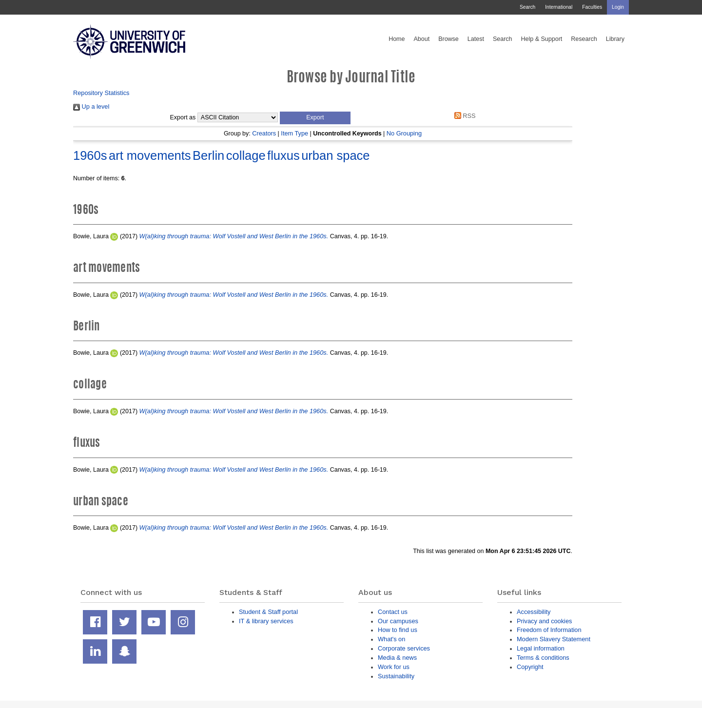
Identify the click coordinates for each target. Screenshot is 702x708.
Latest (476, 39)
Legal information (541, 648)
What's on (391, 639)
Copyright (530, 666)
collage (246, 155)
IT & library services (266, 621)
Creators (264, 133)
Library (615, 39)
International (558, 7)
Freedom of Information (549, 629)
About (421, 39)
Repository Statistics (101, 92)
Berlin (208, 155)
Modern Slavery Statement (553, 639)
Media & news (397, 657)
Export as (183, 117)
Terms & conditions (543, 657)
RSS (463, 115)
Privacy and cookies (544, 621)
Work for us (394, 666)
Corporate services (404, 648)
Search (527, 7)
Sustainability (396, 676)
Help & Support (542, 39)
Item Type (294, 133)
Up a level (91, 106)
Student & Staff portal (268, 611)
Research (584, 39)
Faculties (592, 7)
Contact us (393, 611)
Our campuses (398, 621)
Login (618, 7)
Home (397, 39)
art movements (150, 155)
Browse (448, 39)
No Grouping (404, 133)
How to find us (397, 629)
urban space (335, 155)
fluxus (283, 155)
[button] (315, 118)
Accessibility (533, 611)
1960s (90, 155)
